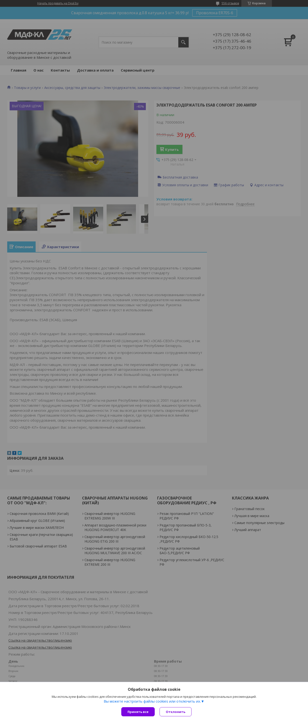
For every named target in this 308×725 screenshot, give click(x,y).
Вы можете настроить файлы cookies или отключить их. (152, 701)
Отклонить (175, 712)
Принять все (138, 712)
